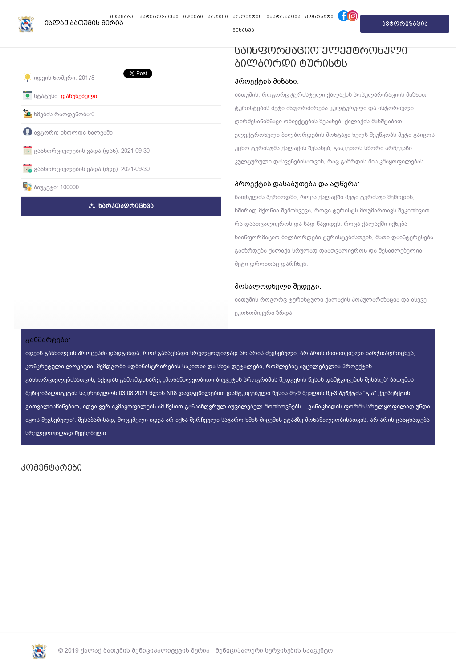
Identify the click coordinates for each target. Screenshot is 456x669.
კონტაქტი (319, 17)
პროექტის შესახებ (247, 23)
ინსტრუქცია (283, 17)
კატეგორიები (159, 17)
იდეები (193, 17)
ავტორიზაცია (405, 23)
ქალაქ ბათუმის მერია (54, 23)
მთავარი (122, 17)
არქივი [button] (218, 17)
